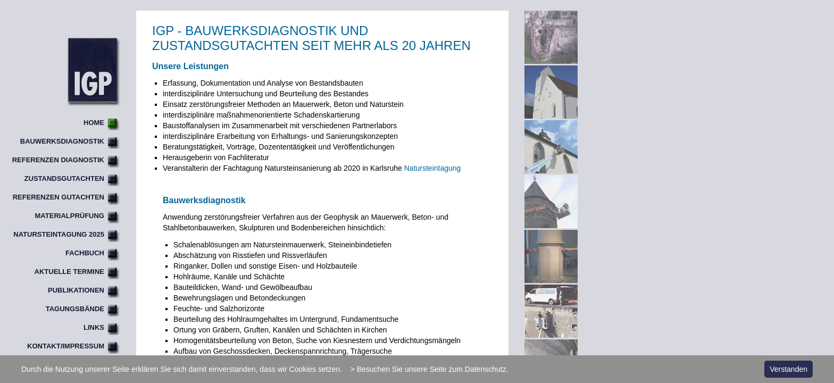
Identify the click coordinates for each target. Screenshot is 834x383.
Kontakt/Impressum (65, 346)
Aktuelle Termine (69, 272)
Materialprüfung (69, 216)
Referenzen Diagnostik (58, 160)
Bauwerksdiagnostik (62, 141)
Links (94, 327)
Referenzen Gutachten (58, 197)
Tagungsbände (75, 309)
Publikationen (76, 290)
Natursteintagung (432, 168)
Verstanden (788, 369)
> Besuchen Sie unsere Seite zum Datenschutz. (429, 369)
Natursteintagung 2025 (58, 234)
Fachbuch (84, 253)
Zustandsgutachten (64, 178)
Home (94, 123)
